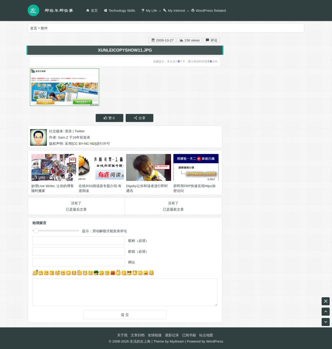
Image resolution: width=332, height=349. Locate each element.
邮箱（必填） (138, 252)
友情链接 (155, 335)
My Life (149, 10)
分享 (139, 119)
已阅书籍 (189, 335)
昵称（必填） (138, 241)
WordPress (214, 341)
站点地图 (206, 335)
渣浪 (68, 132)
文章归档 (138, 335)
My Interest (174, 10)
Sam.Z (63, 138)
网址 (131, 263)
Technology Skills (119, 10)
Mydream (177, 341)
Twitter (80, 132)
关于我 (122, 335)
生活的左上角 (140, 341)
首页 (92, 10)
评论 (211, 41)
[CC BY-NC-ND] (84, 144)
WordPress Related (208, 10)
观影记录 (172, 335)
